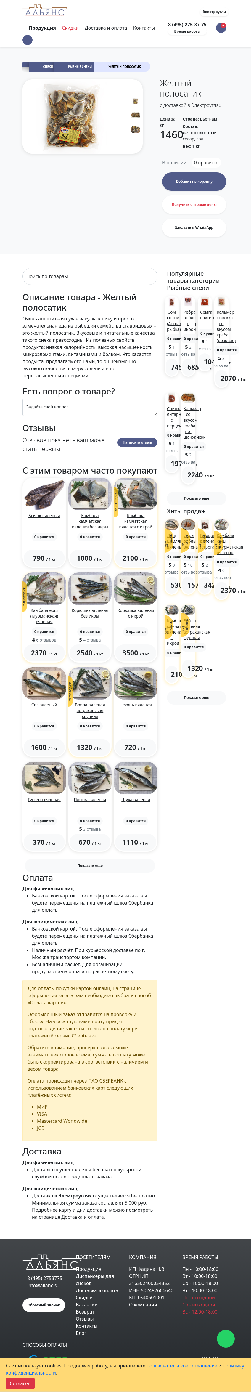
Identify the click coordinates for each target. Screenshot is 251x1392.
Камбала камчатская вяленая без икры (90, 521)
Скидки (70, 28)
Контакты (144, 28)
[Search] (89, 276)
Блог (81, 1333)
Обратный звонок (44, 1305)
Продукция (88, 1269)
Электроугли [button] (214, 11)
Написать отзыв (137, 442)
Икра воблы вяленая (192, 541)
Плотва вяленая (90, 799)
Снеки (48, 67)
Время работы (187, 31)
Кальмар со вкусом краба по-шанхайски (195, 423)
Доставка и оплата (106, 28)
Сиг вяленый (44, 705)
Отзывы (85, 1319)
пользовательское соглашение (182, 1365)
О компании (143, 1304)
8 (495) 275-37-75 (187, 24)
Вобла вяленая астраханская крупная (90, 710)
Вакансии (87, 1304)
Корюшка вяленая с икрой (136, 613)
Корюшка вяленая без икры (90, 613)
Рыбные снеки (80, 67)
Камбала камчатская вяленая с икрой (135, 521)
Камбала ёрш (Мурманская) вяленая (44, 615)
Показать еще (90, 865)
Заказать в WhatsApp (194, 227)
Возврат (85, 1311)
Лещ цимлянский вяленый (179, 541)
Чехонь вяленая (136, 705)
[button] (27, 40)
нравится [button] (206, 162)
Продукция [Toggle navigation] (43, 28)
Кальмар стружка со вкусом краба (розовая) (226, 326)
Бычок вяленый (44, 515)
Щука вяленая (135, 799)
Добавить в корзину (194, 181)
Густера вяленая (44, 799)
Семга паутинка (209, 314)
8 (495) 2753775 (44, 1278)
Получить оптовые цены (194, 204)
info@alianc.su (43, 1285)
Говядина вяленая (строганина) (213, 541)
